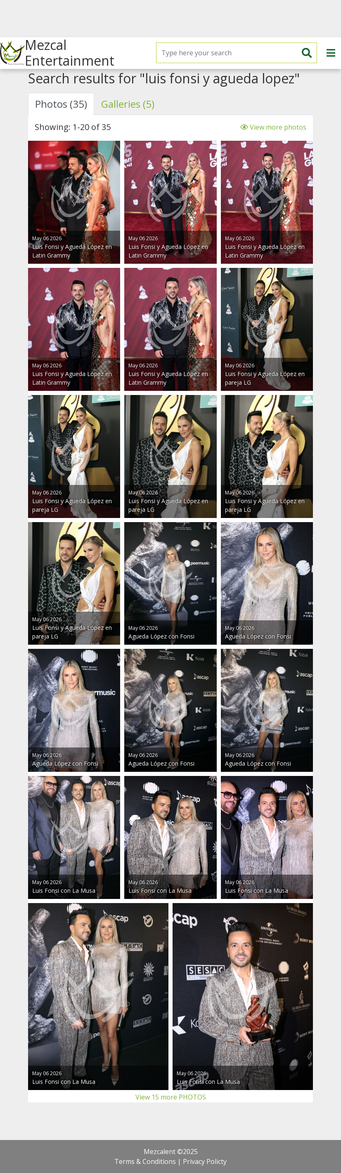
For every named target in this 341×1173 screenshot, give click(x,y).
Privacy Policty (205, 1161)
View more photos (273, 127)
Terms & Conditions (145, 1161)
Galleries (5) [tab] (127, 104)
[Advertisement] (170, 18)
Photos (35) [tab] (61, 104)
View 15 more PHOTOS (170, 1097)
